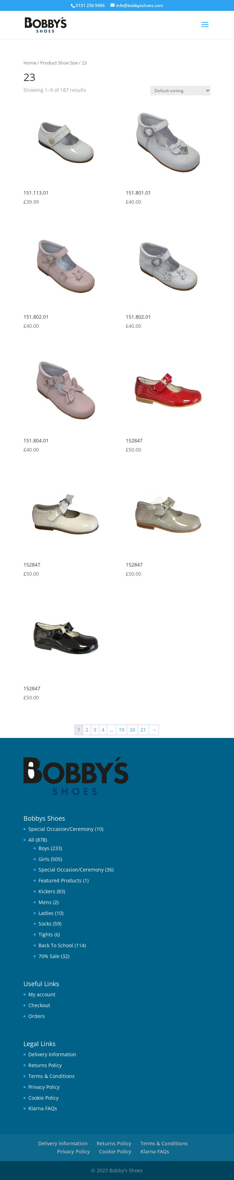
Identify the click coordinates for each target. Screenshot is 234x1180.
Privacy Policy (44, 1087)
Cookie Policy (43, 1097)
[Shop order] (180, 90)
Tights (46, 934)
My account (41, 994)
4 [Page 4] (103, 729)
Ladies (46, 913)
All (31, 839)
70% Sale (49, 956)
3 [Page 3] (95, 729)
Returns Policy (45, 1065)
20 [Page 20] (132, 729)
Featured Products (60, 880)
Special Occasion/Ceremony (61, 829)
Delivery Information (52, 1054)
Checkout (39, 1005)
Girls (44, 859)
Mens (45, 902)
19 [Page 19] (121, 729)
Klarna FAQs (42, 1108)
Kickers (47, 891)
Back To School (56, 945)
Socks (45, 923)
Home (29, 63)
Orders (36, 1016)
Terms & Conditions (51, 1076)
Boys (44, 848)
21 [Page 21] (143, 729)
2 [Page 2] (86, 729)
